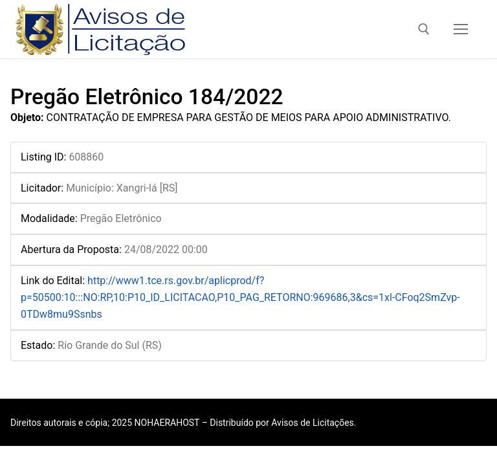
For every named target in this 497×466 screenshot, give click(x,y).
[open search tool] (424, 29)
